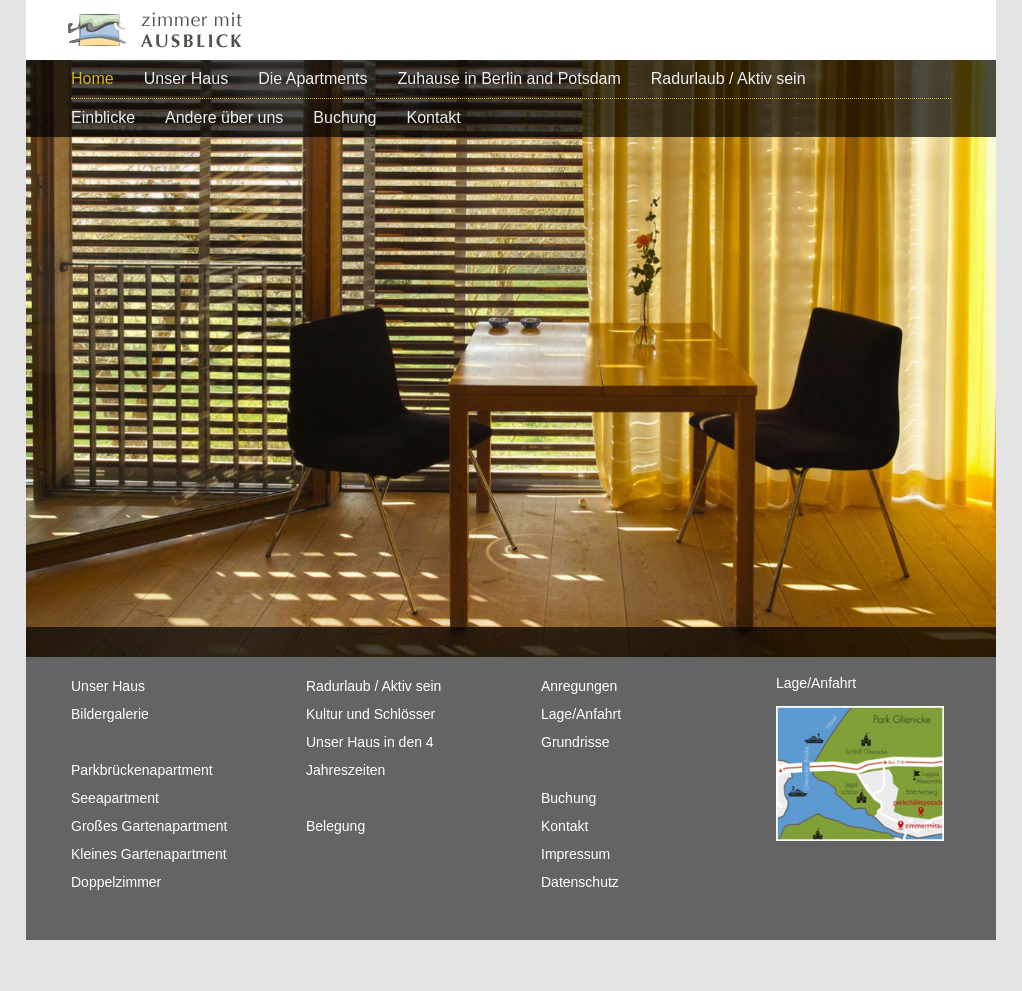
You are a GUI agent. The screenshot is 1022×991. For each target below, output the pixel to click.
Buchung (344, 117)
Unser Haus (186, 78)
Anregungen (579, 686)
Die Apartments (312, 78)
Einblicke (103, 117)
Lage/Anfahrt (581, 714)
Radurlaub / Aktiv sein (728, 78)
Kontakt (434, 117)
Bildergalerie (110, 714)
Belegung (335, 826)
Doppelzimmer (116, 882)
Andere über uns (224, 117)
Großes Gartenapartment (149, 826)
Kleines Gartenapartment (149, 854)
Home (92, 78)
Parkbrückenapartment (142, 770)
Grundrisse (575, 742)
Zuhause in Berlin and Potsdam (509, 78)
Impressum (575, 854)
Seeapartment (115, 798)
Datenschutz (580, 882)
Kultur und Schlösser (370, 714)
